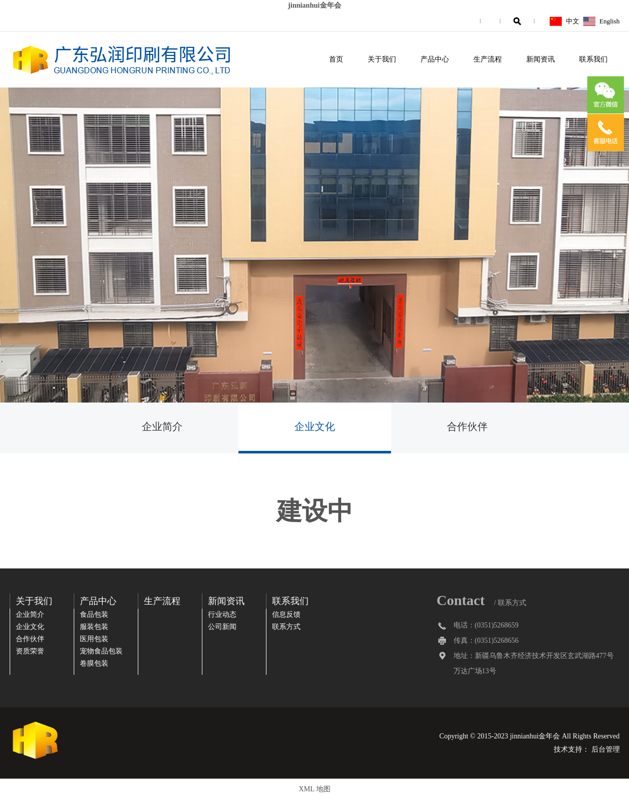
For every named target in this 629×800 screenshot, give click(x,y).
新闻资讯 (540, 59)
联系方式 (286, 627)
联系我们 (593, 59)
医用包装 (94, 639)
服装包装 (94, 627)
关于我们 (382, 59)
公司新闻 (222, 627)
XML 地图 (314, 789)
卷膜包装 (94, 663)
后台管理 (605, 749)
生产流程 (487, 59)
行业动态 (222, 614)
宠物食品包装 (101, 651)
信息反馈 (286, 614)
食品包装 (94, 614)
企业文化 (314, 426)
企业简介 (162, 426)
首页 (336, 59)
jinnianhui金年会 (314, 5)
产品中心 (435, 59)
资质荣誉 (30, 651)
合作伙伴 (467, 426)
